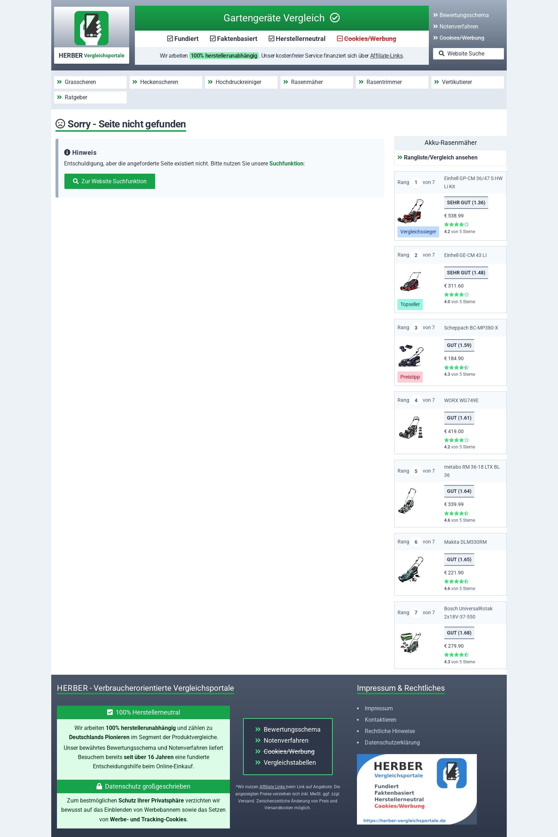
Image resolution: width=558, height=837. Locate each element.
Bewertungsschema (461, 15)
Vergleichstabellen (285, 762)
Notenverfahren (455, 26)
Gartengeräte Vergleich (281, 18)
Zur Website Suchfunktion (110, 181)
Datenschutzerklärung (392, 742)
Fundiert (186, 38)
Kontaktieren (380, 719)
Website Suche (461, 53)
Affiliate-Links (386, 55)
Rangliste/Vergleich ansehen (438, 157)
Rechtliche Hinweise (390, 731)
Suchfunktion (286, 163)
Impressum (379, 708)
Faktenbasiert (237, 38)
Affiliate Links (272, 786)
